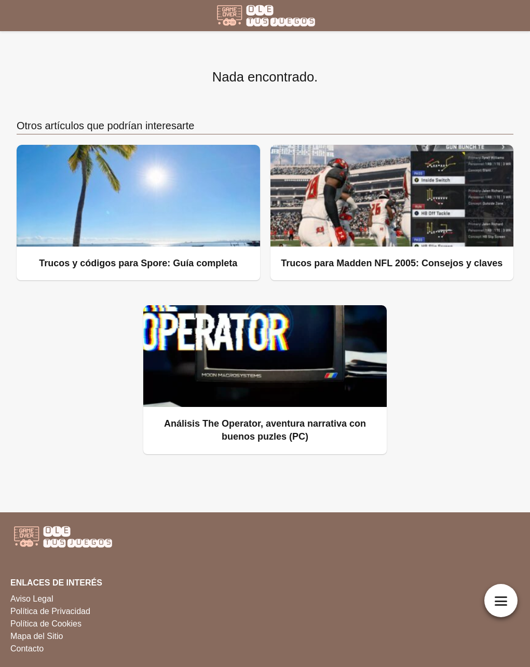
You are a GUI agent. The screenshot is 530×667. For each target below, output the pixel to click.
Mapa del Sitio (36, 636)
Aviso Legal (31, 598)
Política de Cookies (45, 623)
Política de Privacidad (50, 611)
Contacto (27, 648)
